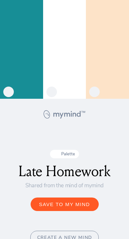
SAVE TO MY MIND (64, 204)
